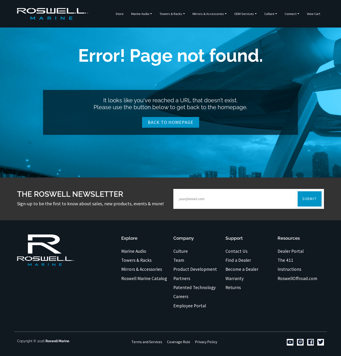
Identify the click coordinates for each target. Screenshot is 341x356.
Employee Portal (189, 305)
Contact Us (236, 251)
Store (120, 14)
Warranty (234, 278)
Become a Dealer (241, 269)
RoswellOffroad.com (297, 278)
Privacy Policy (206, 341)
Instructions (289, 269)
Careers (180, 296)
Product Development (195, 269)
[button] (141, 14)
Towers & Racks (136, 260)
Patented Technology (194, 287)
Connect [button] (290, 14)
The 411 (285, 260)
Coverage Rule (178, 341)
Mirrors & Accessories (141, 269)
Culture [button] (269, 14)
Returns (233, 287)
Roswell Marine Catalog (144, 278)
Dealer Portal (291, 251)
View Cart (313, 14)
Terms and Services (146, 341)
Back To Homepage (170, 122)
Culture (180, 251)
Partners (181, 278)
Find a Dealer (238, 260)
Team (178, 260)
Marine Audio (133, 251)
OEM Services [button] (244, 14)
